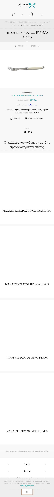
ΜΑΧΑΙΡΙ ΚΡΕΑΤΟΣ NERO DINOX (27, 430)
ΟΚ (27, 492)
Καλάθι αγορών (31, 14)
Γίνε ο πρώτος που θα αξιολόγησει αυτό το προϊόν (27, 95)
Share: (27, 128)
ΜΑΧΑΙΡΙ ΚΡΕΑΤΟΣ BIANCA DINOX (27, 284)
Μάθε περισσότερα (27, 486)
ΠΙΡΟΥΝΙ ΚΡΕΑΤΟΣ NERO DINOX (27, 357)
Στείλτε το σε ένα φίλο (35, 118)
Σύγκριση (16, 118)
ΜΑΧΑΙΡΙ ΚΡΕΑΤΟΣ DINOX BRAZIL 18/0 (27, 210)
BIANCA (33, 100)
